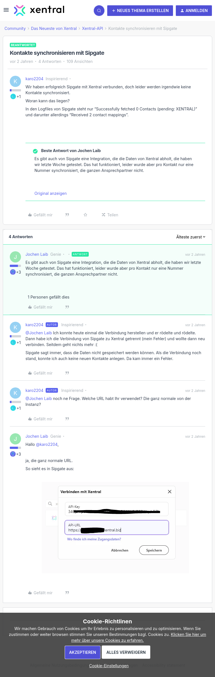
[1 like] (47, 297)
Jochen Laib (36, 254)
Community (15, 28)
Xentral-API (92, 28)
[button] (6, 11)
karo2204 (34, 78)
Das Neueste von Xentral (54, 28)
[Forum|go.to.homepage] (39, 10)
